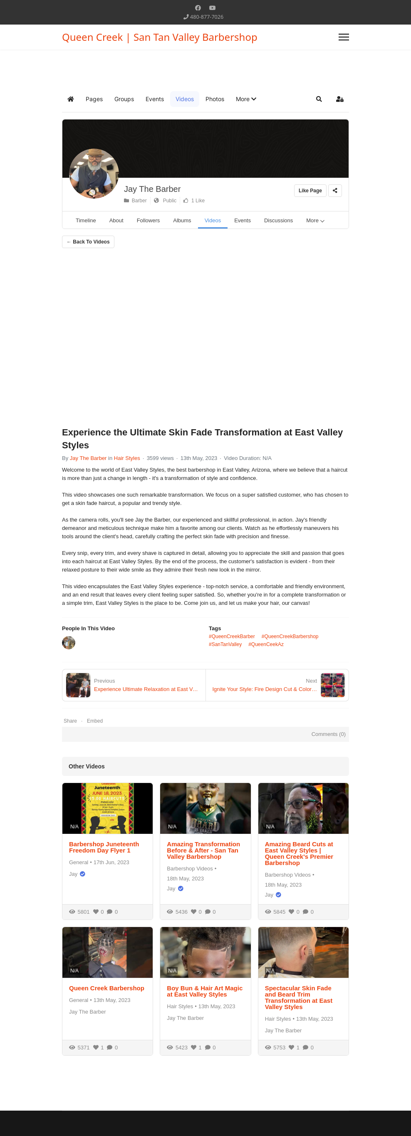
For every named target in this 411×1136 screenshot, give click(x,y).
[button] (246, 99)
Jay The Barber (152, 189)
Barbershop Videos (190, 868)
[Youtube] (212, 8)
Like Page (310, 191)
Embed (95, 721)
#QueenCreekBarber (232, 636)
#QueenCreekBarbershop (290, 636)
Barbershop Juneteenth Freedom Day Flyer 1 (104, 847)
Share (70, 721)
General (78, 862)
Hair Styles (127, 458)
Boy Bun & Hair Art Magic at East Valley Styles (205, 991)
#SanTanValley (225, 644)
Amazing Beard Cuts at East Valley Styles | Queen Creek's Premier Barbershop (299, 853)
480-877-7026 (206, 16)
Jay (73, 874)
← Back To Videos (88, 242)
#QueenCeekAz (266, 644)
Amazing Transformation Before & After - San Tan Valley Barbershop (203, 850)
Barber (135, 201)
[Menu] (344, 37)
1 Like (194, 201)
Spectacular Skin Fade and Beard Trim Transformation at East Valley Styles (299, 997)
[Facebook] (198, 8)
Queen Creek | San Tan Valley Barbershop (159, 37)
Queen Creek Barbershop (106, 988)
